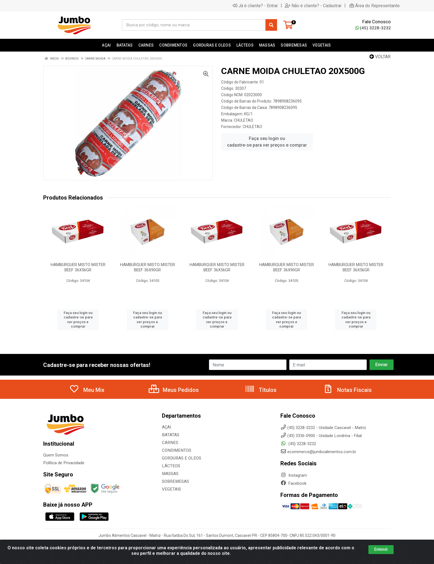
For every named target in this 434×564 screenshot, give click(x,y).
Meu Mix (86, 390)
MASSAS (170, 473)
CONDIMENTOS (176, 450)
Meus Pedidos (174, 390)
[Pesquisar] (271, 25)
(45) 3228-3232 (373, 27)
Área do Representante (375, 5)
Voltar (380, 56)
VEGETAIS (171, 489)
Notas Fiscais (347, 390)
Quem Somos (55, 455)
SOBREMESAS (175, 481)
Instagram (293, 475)
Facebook (293, 483)
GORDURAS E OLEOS (181, 458)
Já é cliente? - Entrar (255, 5)
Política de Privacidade (63, 462)
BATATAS (170, 434)
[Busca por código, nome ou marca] (194, 25)
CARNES (169, 442)
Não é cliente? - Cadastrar (313, 5)
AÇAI (166, 427)
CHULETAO (243, 120)
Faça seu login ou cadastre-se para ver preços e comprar (267, 142)
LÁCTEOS (171, 465)
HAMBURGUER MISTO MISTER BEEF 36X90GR (147, 267)
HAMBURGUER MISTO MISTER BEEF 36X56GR (78, 267)
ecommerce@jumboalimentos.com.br (318, 451)
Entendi (381, 549)
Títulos (261, 390)
